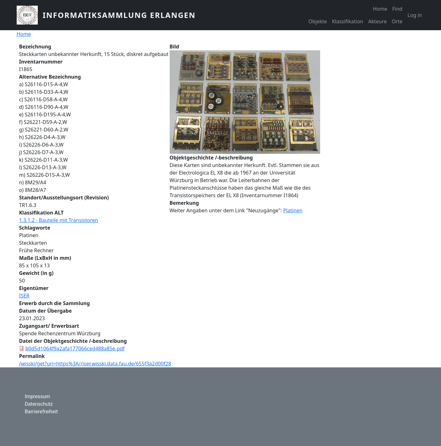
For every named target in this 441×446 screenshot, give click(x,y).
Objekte (317, 21)
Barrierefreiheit (41, 412)
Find (397, 8)
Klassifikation (347, 21)
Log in (414, 15)
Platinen (292, 210)
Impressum (37, 396)
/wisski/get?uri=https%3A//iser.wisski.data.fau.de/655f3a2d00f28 (95, 363)
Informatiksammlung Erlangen (119, 15)
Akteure (377, 21)
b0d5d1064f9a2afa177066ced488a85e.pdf (75, 348)
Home (380, 8)
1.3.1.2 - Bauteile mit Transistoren (58, 220)
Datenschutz (39, 404)
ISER (24, 295)
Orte (397, 21)
